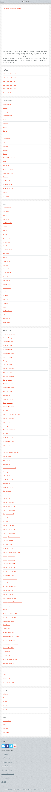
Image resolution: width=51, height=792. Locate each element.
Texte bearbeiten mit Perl (8, 682)
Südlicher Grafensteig (7, 184)
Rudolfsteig (5, 295)
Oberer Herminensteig (8, 173)
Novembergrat (6, 165)
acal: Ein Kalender (5, 754)
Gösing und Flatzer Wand (8, 376)
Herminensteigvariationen (8, 632)
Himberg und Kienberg (8, 361)
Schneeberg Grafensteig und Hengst (10, 452)
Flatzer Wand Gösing (7, 338)
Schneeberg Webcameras (6, 770)
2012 (11, 85)
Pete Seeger (5, 728)
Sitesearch (44, 789)
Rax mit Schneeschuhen (8, 399)
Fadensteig (5, 112)
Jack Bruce (5, 724)
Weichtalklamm (6, 196)
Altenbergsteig (6, 211)
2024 (11, 73)
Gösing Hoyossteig (7, 410)
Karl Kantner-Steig (7, 261)
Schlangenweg (6, 299)
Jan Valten (5, 701)
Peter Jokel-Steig (6, 280)
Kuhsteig (5, 142)
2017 (8, 81)
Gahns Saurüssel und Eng (8, 663)
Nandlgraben (5, 150)
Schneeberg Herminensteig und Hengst (11, 552)
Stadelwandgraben (7, 180)
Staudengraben (6, 303)
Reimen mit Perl (6, 678)
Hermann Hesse (6, 698)
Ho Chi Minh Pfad (6, 253)
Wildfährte (5, 307)
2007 (15, 88)
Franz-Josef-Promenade (8, 123)
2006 (4, 92)
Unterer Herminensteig (8, 188)
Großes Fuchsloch (7, 242)
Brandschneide (6, 219)
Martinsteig (5, 276)
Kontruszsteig (6, 269)
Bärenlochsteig (6, 215)
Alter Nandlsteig (6, 628)
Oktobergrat (5, 177)
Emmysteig (5, 108)
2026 (4, 73)
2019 (15, 77)
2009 (8, 88)
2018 (4, 81)
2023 (15, 73)
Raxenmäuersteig (7, 288)
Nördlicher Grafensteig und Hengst (10, 613)
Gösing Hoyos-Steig (7, 357)
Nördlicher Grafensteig (8, 169)
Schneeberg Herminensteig (9, 510)
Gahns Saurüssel (6, 395)
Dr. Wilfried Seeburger (6, 758)
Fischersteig (5, 119)
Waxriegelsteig (6, 318)
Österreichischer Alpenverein (7, 774)
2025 (8, 73)
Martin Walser (6, 705)
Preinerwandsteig (6, 284)
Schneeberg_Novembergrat (9, 525)
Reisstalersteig (6, 292)
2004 (11, 92)
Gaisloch (5, 226)
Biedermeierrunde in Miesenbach (10, 659)
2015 (15, 81)
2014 (4, 85)
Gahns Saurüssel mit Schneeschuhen (11, 636)
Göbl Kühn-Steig (6, 238)
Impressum (24, 789)
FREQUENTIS (3, 782)
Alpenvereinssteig (7, 207)
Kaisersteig (5, 265)
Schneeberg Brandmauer (8, 590)
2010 (4, 88)
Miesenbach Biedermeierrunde (9, 429)
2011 (15, 85)
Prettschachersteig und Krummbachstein (11, 414)
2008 (11, 88)
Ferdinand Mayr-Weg (7, 115)
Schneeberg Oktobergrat (8, 368)
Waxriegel (5, 192)
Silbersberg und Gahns (8, 345)
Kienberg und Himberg (8, 341)
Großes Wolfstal (6, 246)
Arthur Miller (5, 694)
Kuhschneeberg (6, 138)
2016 (11, 81)
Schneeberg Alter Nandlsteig (9, 506)
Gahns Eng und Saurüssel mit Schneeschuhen (12, 602)
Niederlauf (5, 161)
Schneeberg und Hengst (8, 540)
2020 (11, 77)
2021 (8, 77)
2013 (8, 85)
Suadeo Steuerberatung (6, 762)
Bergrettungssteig (7, 104)
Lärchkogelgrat (6, 146)
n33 (40, 789)
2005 (8, 92)
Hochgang (5, 131)
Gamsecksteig (6, 230)
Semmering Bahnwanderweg (9, 334)
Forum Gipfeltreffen (5, 778)
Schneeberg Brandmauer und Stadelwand (11, 537)
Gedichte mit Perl (6, 674)
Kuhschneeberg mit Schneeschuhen (10, 605)
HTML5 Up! (35, 789)
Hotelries (5, 127)
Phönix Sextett (6, 732)
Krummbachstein (6, 498)
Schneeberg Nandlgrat (7, 456)
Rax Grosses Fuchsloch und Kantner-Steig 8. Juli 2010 (16, 8)
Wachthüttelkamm (7, 322)
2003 (15, 92)
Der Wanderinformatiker (6, 766)
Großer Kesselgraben (7, 249)
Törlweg (4, 314)
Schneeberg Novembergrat (9, 449)
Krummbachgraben (7, 134)
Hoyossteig (5, 257)
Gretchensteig (6, 234)
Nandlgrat (5, 154)
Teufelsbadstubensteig (8, 311)
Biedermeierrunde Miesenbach (9, 468)
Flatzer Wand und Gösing (8, 353)
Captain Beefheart (7, 721)
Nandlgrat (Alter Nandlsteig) (9, 157)
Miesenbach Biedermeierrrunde (9, 598)
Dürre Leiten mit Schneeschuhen (10, 579)
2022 (4, 77)
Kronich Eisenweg (7, 272)
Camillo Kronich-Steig (7, 223)
